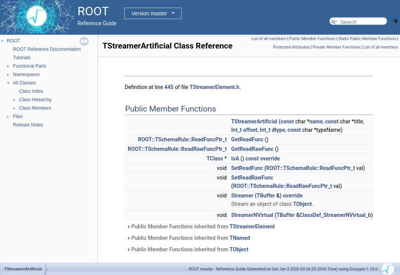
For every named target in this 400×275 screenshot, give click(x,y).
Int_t (236, 130)
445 (169, 87)
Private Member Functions (336, 47)
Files (18, 116)
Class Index (31, 91)
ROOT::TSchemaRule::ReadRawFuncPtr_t (177, 149)
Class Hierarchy (35, 99)
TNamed (239, 238)
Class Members (35, 108)
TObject (302, 204)
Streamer (242, 195)
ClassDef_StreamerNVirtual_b (335, 215)
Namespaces (26, 74)
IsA (235, 158)
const (287, 121)
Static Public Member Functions (367, 38)
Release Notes (28, 125)
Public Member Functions (312, 38)
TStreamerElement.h (214, 87)
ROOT (13, 41)
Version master (149, 13)
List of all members (268, 38)
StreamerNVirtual (252, 215)
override (270, 158)
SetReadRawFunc (252, 178)
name (316, 121)
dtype (278, 130)
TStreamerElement (252, 226)
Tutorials (22, 57)
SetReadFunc (247, 168)
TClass (215, 158)
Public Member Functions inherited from (201, 226)
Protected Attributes (291, 47)
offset (250, 130)
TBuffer (266, 195)
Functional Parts (29, 66)
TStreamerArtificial (254, 121)
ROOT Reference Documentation (47, 49)
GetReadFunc (247, 139)
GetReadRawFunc (252, 149)
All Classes (24, 83)
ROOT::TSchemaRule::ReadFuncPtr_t (182, 139)
